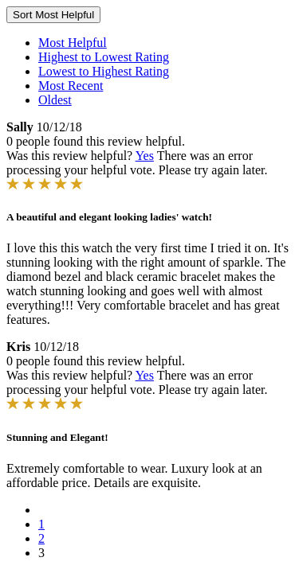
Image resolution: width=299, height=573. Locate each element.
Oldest (55, 100)
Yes (145, 155)
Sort (53, 15)
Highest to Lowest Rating (103, 57)
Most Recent (70, 85)
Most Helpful (72, 42)
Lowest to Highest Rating (103, 71)
